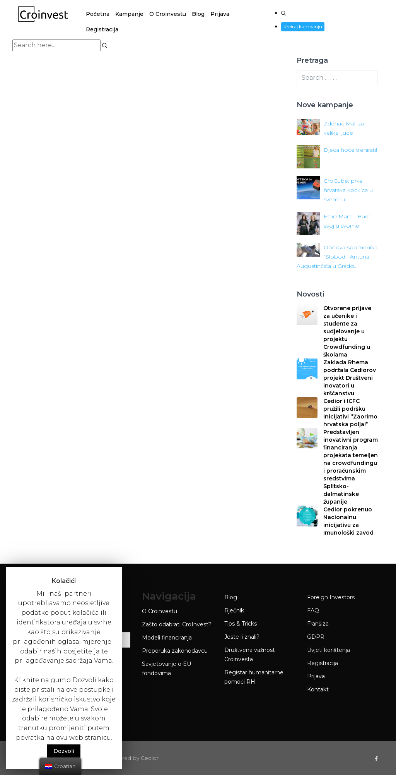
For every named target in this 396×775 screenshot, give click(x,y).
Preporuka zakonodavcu (175, 650)
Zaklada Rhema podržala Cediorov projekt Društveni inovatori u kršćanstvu (349, 378)
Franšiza (318, 623)
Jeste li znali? (241, 636)
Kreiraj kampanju (303, 26)
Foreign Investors (331, 597)
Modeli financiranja (167, 637)
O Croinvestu (167, 13)
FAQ (313, 610)
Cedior (150, 757)
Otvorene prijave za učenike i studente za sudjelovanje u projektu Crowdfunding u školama (347, 331)
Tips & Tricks (240, 623)
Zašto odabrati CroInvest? (177, 624)
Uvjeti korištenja (328, 649)
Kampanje (129, 13)
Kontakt (318, 689)
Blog (198, 13)
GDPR (315, 636)
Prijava (219, 13)
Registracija (102, 29)
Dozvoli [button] (63, 751)
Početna (97, 13)
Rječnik (234, 610)
